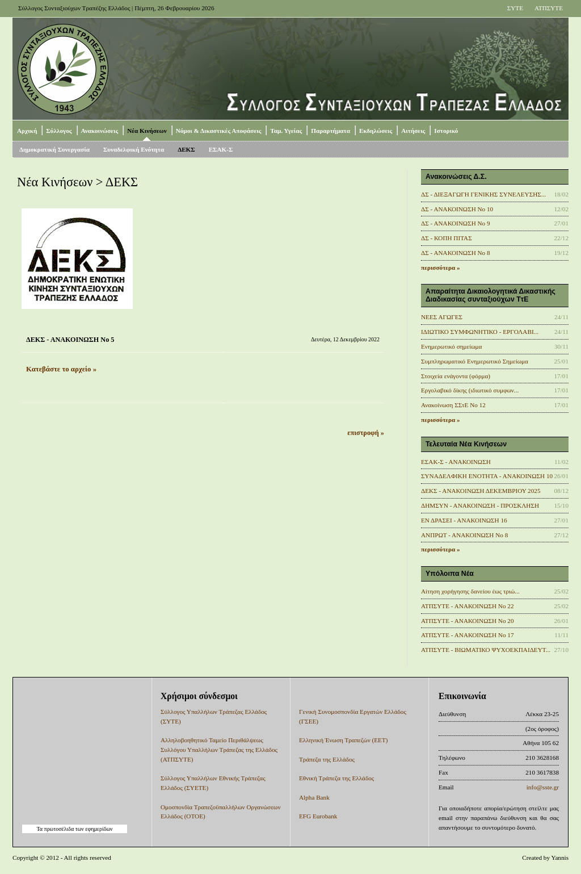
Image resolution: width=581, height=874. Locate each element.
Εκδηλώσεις (375, 130)
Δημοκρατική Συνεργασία (54, 149)
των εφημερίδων (93, 829)
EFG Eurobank (318, 816)
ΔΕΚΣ (186, 149)
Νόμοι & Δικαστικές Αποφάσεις (219, 130)
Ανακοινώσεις (100, 130)
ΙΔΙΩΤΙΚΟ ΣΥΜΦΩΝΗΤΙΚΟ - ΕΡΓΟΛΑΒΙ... (479, 331)
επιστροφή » (365, 433)
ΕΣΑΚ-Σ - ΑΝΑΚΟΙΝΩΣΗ (456, 461)
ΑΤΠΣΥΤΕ (548, 8)
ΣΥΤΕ (515, 8)
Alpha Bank (314, 797)
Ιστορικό (446, 130)
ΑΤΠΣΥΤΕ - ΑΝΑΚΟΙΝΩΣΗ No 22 (467, 606)
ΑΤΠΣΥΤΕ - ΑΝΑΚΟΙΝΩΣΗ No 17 (467, 635)
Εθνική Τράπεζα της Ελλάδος (336, 778)
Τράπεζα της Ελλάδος (327, 759)
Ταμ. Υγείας (286, 130)
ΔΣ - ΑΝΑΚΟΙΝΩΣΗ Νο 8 (455, 252)
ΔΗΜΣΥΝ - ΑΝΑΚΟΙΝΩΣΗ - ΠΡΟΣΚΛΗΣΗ (480, 505)
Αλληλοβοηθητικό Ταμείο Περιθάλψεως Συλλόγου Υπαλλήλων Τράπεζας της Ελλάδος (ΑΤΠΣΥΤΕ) (219, 750)
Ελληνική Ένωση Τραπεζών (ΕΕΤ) (343, 740)
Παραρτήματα (330, 130)
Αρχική (27, 130)
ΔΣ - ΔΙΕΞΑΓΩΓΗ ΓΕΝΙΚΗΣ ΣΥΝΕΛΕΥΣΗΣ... (483, 194)
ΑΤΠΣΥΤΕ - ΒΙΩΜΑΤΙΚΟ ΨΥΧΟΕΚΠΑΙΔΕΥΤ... (485, 649)
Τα (40, 829)
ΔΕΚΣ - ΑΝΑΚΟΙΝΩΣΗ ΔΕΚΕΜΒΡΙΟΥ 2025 (481, 490)
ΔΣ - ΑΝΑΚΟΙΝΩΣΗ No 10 (457, 209)
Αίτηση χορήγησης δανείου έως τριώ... (470, 591)
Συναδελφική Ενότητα (133, 149)
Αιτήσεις (413, 130)
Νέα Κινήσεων (146, 130)
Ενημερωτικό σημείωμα (451, 346)
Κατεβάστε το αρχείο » (61, 369)
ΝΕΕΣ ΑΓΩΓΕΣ (441, 316)
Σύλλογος (58, 130)
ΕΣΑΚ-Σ (221, 149)
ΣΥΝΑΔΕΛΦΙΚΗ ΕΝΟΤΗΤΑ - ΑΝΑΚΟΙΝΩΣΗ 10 (487, 475)
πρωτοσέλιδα (59, 829)
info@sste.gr (543, 787)
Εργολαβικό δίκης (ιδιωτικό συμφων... (470, 390)
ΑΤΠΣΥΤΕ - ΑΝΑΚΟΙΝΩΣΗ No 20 (467, 620)
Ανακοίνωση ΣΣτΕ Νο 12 (453, 405)
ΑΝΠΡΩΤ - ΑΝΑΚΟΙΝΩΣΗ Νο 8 (464, 535)
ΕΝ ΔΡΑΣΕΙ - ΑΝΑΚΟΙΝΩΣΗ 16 (464, 520)
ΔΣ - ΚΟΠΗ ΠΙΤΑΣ (446, 238)
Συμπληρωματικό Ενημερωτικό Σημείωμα (474, 361)
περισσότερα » (440, 267)
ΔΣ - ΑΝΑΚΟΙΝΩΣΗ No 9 (455, 223)
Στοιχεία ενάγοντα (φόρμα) (455, 376)
